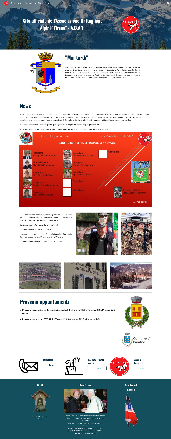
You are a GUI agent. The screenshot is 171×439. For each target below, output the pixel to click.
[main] (63, 24)
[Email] (51, 365)
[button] (168, 3)
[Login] (142, 368)
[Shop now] (96, 368)
